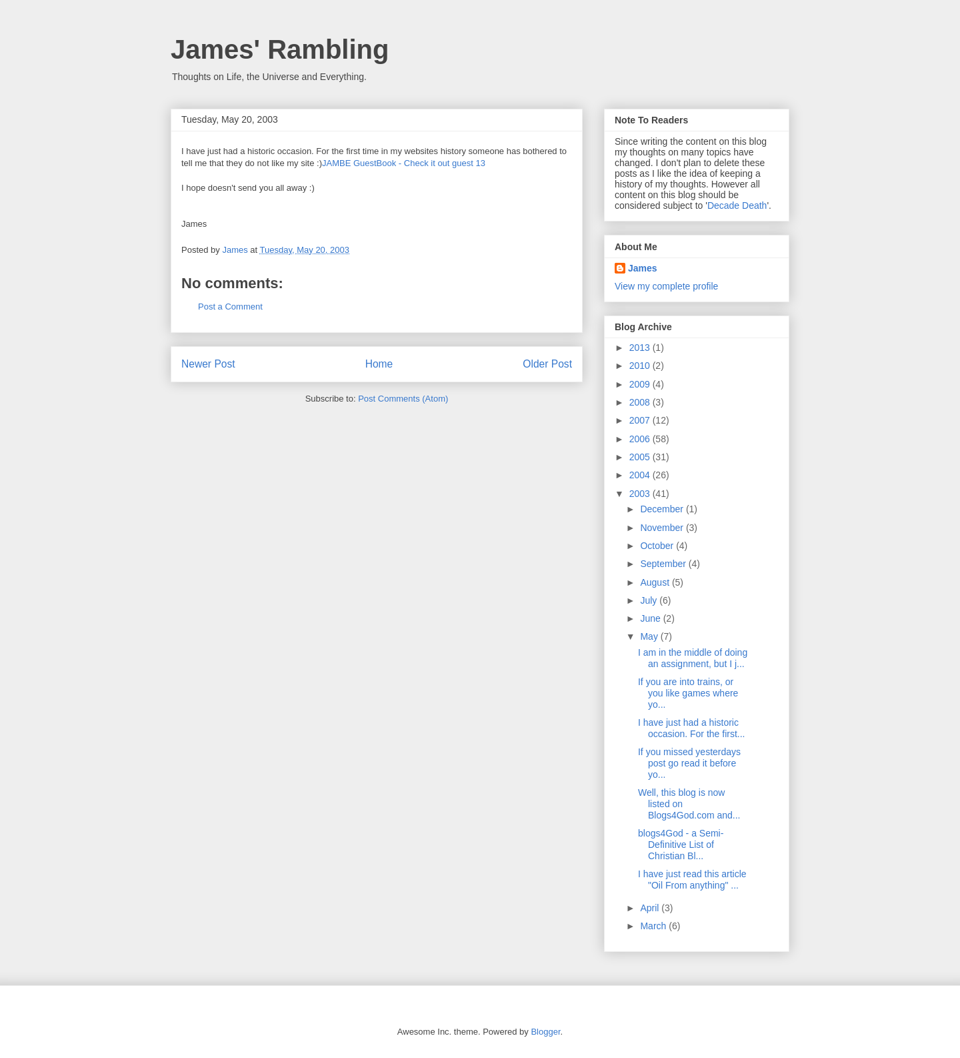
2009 (641, 384)
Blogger (545, 1032)
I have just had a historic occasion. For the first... (691, 728)
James (642, 268)
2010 (641, 365)
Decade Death (737, 205)
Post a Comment (230, 307)
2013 (641, 347)
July (649, 600)
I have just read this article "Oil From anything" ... (692, 880)
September (664, 563)
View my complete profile (666, 286)
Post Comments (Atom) (403, 399)
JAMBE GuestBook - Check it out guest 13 (403, 163)
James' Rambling (280, 49)
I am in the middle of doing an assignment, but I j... (692, 658)
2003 (641, 493)
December (662, 509)
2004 (641, 475)
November (662, 527)
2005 (641, 457)
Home (379, 364)
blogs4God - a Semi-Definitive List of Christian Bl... (680, 844)
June (651, 618)
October (658, 545)
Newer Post (208, 364)
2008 (641, 402)
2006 (641, 439)
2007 (641, 420)
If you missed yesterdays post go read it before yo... (689, 763)
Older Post (547, 364)
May (650, 636)
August (655, 582)
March (654, 926)
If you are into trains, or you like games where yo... (688, 693)
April (650, 908)
